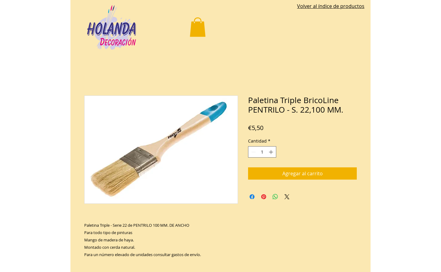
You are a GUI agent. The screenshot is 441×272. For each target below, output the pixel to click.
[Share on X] (287, 196)
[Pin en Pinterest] (263, 196)
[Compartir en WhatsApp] (275, 196)
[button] (198, 27)
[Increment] (271, 152)
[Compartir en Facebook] (252, 196)
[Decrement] (253, 152)
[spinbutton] (262, 152)
